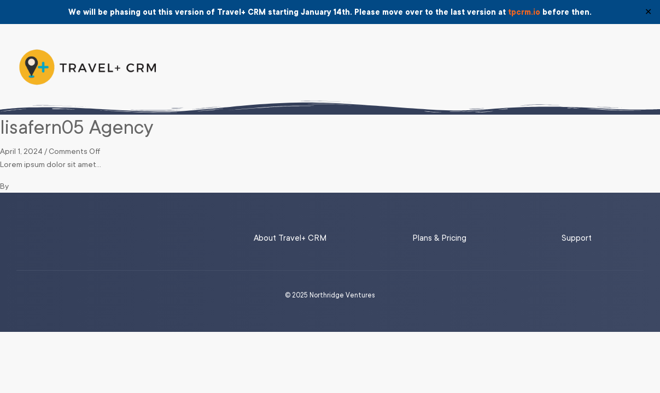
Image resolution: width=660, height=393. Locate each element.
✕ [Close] (648, 12)
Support (577, 238)
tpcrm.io (524, 12)
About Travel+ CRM (290, 238)
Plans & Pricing (439, 238)
